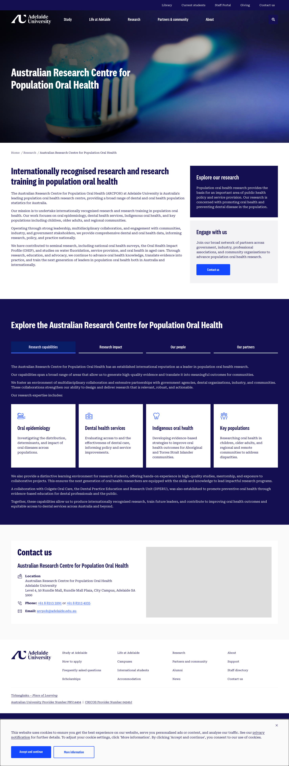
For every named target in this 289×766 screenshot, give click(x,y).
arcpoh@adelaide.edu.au (57, 611)
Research (178, 652)
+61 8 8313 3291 (50, 603)
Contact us (267, 5)
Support (233, 661)
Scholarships (71, 679)
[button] (277, 725)
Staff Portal (223, 5)
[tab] (43, 347)
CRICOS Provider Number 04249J (108, 702)
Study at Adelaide (74, 652)
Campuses (124, 661)
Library (167, 5)
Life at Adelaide (128, 652)
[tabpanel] (144, 436)
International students (133, 670)
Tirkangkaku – (34, 695)
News (176, 679)
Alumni (177, 670)
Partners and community (189, 661)
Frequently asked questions (81, 670)
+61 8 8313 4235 (78, 603)
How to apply (72, 661)
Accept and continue (31, 751)
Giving (245, 5)
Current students (193, 5)
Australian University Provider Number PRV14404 (46, 702)
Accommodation (129, 679)
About (232, 652)
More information (74, 752)
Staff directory (238, 670)
